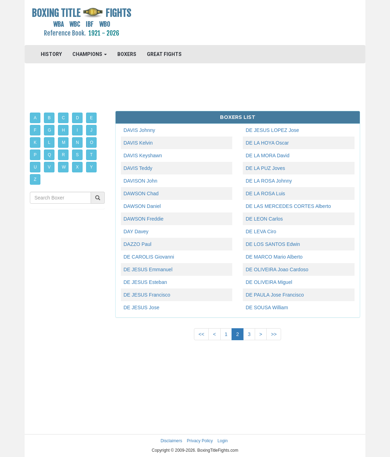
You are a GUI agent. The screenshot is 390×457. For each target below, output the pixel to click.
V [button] (49, 167)
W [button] (64, 167)
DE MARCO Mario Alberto (274, 257)
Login (222, 440)
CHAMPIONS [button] (89, 54)
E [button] (91, 117)
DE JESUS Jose (142, 307)
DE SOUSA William (267, 307)
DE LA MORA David (268, 155)
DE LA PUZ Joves (265, 168)
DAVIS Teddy (138, 168)
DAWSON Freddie (144, 219)
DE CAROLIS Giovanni (149, 257)
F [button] (35, 130)
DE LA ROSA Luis (265, 193)
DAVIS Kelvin (138, 143)
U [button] (35, 167)
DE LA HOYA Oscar (267, 143)
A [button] (35, 117)
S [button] (77, 154)
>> (274, 334)
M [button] (63, 142)
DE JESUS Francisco (147, 295)
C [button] (63, 117)
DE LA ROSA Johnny (269, 181)
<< (201, 334)
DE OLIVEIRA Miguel (269, 282)
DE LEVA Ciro (261, 231)
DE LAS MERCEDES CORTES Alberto (288, 206)
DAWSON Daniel (142, 206)
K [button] (35, 142)
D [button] (77, 117)
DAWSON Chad (141, 193)
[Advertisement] (237, 23)
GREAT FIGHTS (164, 54)
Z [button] (35, 179)
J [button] (91, 130)
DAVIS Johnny (139, 130)
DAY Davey (136, 231)
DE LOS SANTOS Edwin (273, 244)
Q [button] (49, 154)
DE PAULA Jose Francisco (275, 295)
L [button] (49, 142)
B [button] (49, 117)
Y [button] (91, 167)
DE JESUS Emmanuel (148, 269)
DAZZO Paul (137, 244)
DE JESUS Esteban (145, 282)
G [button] (49, 130)
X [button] (77, 167)
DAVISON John (140, 181)
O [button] (91, 142)
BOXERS (126, 54)
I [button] (77, 130)
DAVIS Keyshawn (143, 155)
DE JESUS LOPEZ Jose (272, 130)
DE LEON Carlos (264, 219)
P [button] (35, 154)
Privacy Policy (200, 440)
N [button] (77, 142)
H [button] (63, 130)
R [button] (63, 154)
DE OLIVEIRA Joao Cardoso (277, 269)
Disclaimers (171, 440)
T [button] (91, 154)
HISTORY (51, 54)
